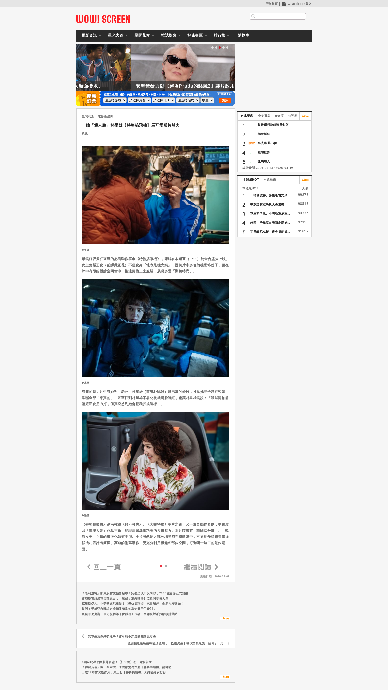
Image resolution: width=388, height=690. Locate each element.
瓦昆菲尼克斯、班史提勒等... (270, 232)
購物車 (243, 35)
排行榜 (219, 35)
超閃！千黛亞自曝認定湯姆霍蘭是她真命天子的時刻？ (119, 609)
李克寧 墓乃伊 (267, 143)
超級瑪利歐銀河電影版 (273, 125)
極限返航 (264, 134)
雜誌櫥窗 (168, 35)
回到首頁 (272, 4)
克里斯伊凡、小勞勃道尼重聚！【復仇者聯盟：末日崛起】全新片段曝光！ (133, 603)
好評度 (292, 116)
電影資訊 (89, 35)
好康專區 (195, 35)
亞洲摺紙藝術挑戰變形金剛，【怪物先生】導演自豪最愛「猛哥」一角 (176, 643)
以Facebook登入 (297, 4)
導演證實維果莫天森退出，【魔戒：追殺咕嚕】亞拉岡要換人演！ (126, 598)
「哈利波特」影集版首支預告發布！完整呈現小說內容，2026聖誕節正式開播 (135, 593)
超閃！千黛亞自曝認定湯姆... (270, 223)
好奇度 (279, 116)
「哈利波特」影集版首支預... (270, 195)
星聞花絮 (142, 35)
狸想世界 (264, 152)
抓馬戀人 (264, 161)
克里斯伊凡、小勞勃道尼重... (270, 213)
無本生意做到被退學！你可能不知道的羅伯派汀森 (122, 636)
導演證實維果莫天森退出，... (270, 204)
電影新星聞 (106, 116)
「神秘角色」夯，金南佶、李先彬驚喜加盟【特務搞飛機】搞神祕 (126, 667)
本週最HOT (251, 180)
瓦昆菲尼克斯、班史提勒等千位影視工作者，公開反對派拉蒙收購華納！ (131, 614)
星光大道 (115, 35)
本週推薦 (270, 180)
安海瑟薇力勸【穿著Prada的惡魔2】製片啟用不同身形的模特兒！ (227, 86)
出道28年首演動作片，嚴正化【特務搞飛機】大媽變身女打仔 (124, 672)
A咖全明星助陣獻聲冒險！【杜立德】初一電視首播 (117, 662)
